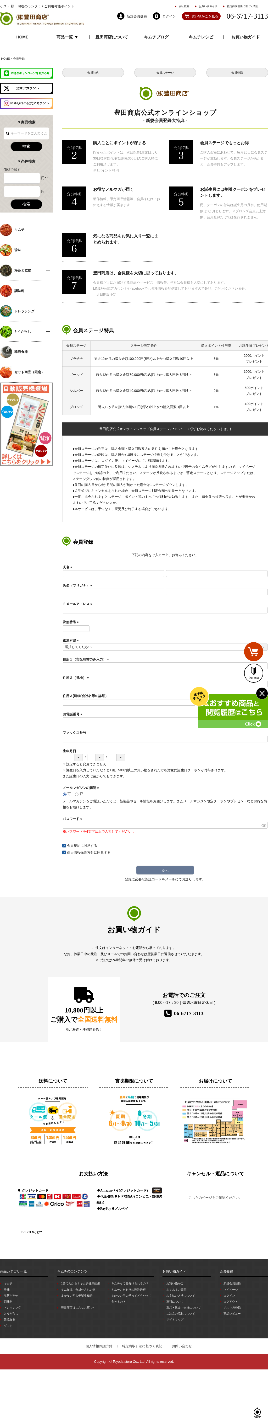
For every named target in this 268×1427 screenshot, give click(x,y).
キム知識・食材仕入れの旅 (78, 1289)
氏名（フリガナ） (78, 585)
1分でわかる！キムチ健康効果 (80, 1283)
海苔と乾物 (11, 1295)
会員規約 (73, 845)
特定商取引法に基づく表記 (242, 6)
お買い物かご (175, 1283)
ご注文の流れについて (180, 1313)
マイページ (230, 1289)
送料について (175, 1301)
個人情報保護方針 (80, 852)
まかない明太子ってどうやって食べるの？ (131, 1298)
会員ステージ (165, 72)
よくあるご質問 (176, 1289)
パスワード (73, 819)
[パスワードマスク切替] (263, 825)
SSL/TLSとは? (32, 1232)
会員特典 (93, 72)
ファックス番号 (74, 733)
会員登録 (237, 72)
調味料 (8, 1301)
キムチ (8, 1283)
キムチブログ (156, 37)
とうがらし (11, 1313)
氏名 (68, 567)
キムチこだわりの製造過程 (128, 1289)
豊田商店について (111, 37)
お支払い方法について (180, 1295)
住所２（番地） (76, 678)
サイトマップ (175, 1319)
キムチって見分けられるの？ (130, 1283)
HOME (22, 37)
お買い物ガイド (208, 6)
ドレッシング (12, 1307)
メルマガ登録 (232, 1307)
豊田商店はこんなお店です (78, 1307)
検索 (26, 146)
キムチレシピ (201, 37)
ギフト (8, 1325)
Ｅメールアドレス (78, 604)
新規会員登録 (232, 1283)
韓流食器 (9, 1319)
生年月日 (69, 751)
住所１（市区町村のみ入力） (87, 659)
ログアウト (230, 1301)
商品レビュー (232, 1313)
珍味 (7, 1289)
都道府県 (71, 640)
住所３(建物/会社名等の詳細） (85, 696)
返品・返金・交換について (183, 1307)
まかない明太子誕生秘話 (77, 1295)
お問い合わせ (182, 1346)
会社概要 (184, 6)
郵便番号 (71, 622)
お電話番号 (73, 714)
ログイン (229, 1295)
